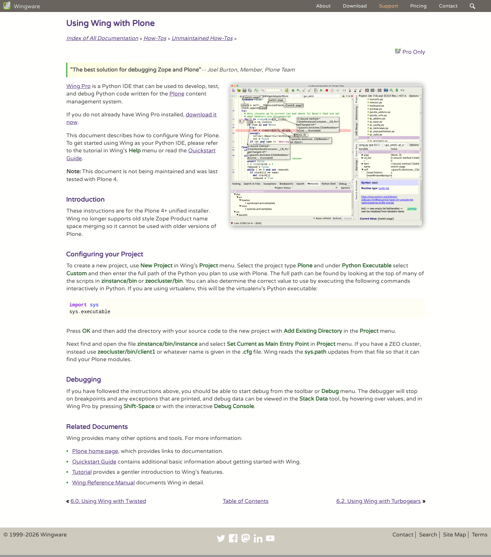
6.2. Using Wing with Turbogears (378, 501)
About (323, 6)
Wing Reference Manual (103, 482)
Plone (176, 93)
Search (428, 534)
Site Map (454, 534)
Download (355, 6)
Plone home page (95, 451)
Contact (448, 6)
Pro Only (413, 52)
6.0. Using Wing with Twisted (108, 501)
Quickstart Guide (94, 461)
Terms (480, 534)
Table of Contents (246, 501)
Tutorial (82, 472)
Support (388, 6)
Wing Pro (78, 86)
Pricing (418, 6)
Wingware (27, 6)
